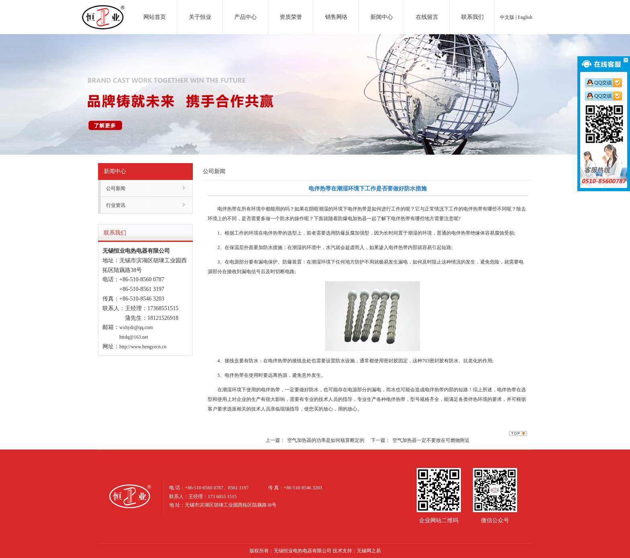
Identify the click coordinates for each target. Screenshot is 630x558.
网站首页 (154, 17)
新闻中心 (381, 17)
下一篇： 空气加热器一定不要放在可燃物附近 (420, 440)
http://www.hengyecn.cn (142, 347)
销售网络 (336, 17)
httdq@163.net (133, 337)
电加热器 (103, 9)
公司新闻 (115, 188)
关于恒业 (200, 17)
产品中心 (245, 17)
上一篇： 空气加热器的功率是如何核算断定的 (315, 440)
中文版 (507, 17)
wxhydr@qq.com (136, 327)
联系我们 (472, 17)
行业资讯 (115, 205)
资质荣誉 (291, 17)
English (525, 17)
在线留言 (427, 17)
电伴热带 (227, 209)
